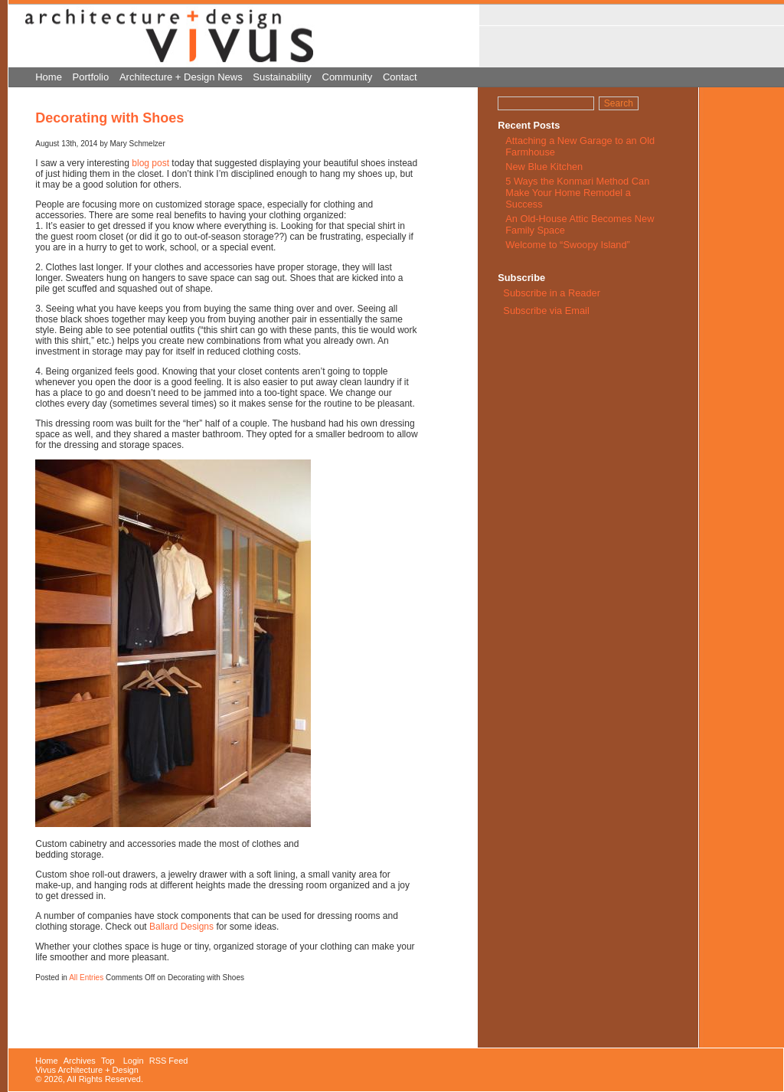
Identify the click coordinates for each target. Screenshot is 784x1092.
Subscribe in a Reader (551, 293)
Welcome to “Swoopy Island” (567, 244)
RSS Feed (168, 1060)
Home (48, 77)
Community (347, 77)
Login (133, 1060)
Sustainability (282, 77)
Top (108, 1060)
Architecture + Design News (181, 77)
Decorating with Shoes (109, 118)
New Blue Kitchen (544, 166)
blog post (150, 163)
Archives (80, 1060)
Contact (400, 77)
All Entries (86, 977)
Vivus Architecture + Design (87, 1069)
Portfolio (91, 77)
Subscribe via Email (545, 310)
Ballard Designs (181, 926)
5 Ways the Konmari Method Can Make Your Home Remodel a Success (577, 192)
